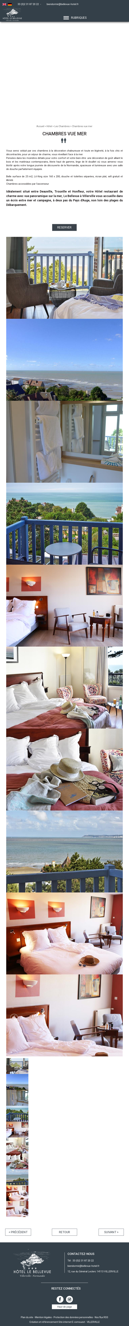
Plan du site (27, 1317)
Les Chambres (62, 126)
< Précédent (18, 1232)
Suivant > (111, 1232)
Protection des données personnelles (73, 1317)
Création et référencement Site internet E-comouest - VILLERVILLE (64, 1322)
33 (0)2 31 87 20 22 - (30, 4)
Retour (64, 1232)
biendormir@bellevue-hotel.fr (63, 4)
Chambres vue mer (82, 126)
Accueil (40, 126)
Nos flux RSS (101, 1317)
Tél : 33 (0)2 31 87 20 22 (81, 1260)
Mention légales (43, 1317)
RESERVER (64, 227)
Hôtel (49, 126)
